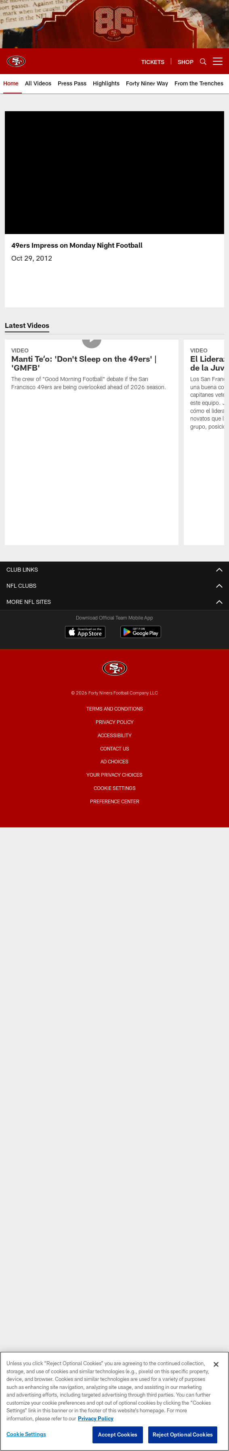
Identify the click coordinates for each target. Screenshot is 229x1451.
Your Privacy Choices (114, 774)
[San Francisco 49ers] (115, 669)
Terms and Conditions (114, 708)
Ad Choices (114, 761)
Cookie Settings (115, 788)
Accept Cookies (117, 1434)
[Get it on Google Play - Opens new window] (140, 636)
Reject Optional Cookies (183, 1434)
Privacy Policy (115, 722)
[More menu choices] (218, 61)
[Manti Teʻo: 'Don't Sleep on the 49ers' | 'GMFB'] (92, 370)
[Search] (203, 61)
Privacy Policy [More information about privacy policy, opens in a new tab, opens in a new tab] (95, 1418)
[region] (114, 1401)
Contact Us (114, 748)
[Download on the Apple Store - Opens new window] (85, 633)
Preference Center (114, 801)
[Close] (216, 1364)
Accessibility (115, 735)
